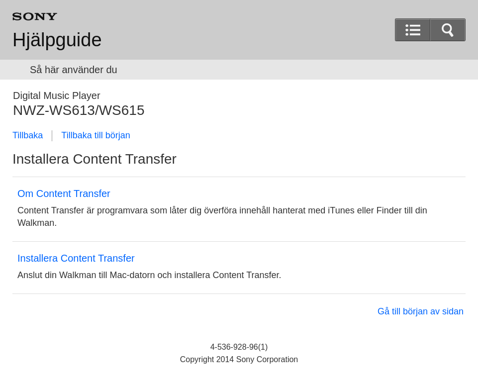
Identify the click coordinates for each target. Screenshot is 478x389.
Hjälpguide (57, 39)
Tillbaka (27, 135)
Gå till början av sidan (421, 311)
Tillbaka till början (95, 135)
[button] (447, 30)
